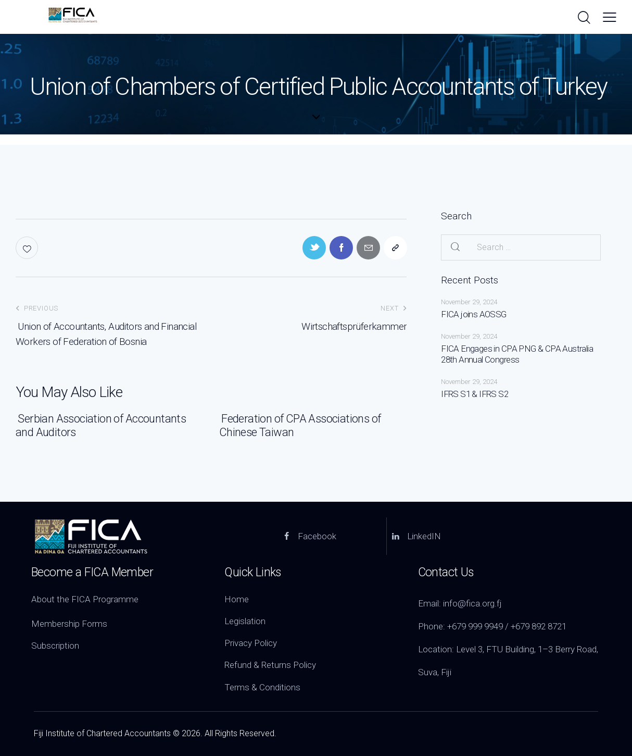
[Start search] (583, 18)
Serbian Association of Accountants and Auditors (101, 425)
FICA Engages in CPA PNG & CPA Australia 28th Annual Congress (517, 354)
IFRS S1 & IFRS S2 (474, 394)
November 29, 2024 (469, 302)
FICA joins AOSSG (473, 314)
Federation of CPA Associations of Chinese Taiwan (300, 425)
